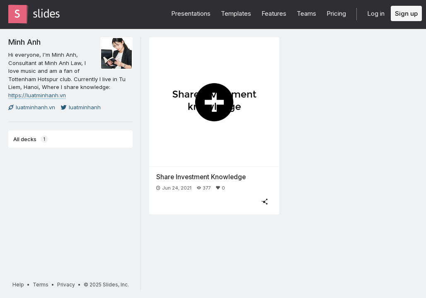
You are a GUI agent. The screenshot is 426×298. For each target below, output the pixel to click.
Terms (40, 284)
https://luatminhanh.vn (37, 95)
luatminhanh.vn (31, 107)
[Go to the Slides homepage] (17, 14)
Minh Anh (24, 41)
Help (18, 284)
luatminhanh (81, 107)
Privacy (66, 284)
